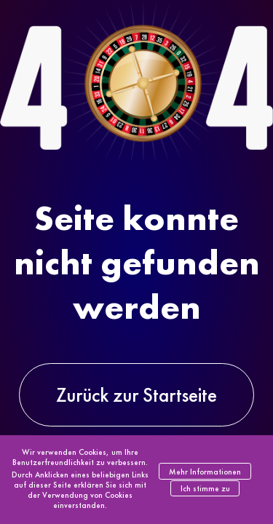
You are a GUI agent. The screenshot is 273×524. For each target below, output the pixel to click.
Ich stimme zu (205, 488)
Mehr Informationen (205, 472)
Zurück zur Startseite (136, 395)
